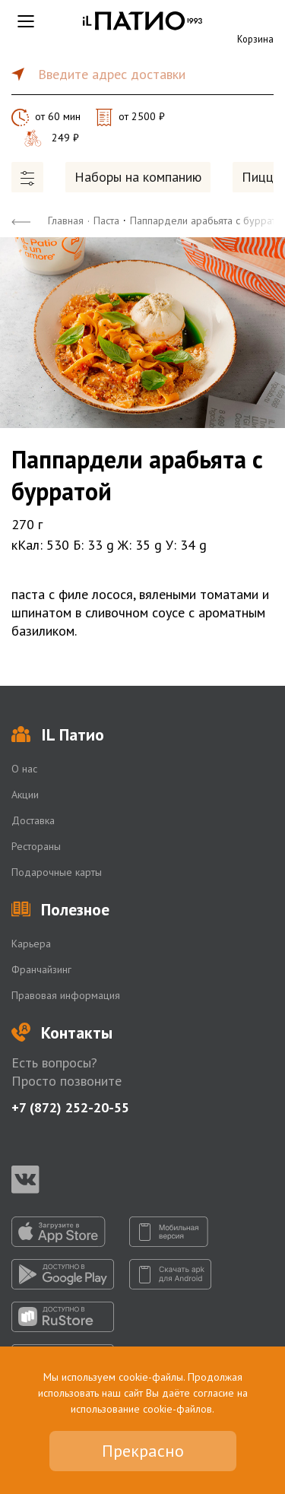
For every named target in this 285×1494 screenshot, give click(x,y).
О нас (24, 769)
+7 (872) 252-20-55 (70, 1107)
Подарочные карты (56, 872)
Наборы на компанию (137, 177)
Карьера (31, 943)
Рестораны (36, 846)
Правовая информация (65, 995)
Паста (106, 220)
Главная (66, 220)
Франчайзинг (41, 969)
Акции (25, 794)
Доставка (33, 820)
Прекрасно (143, 1450)
